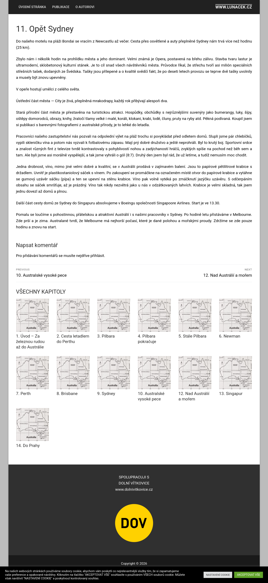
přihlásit (97, 255)
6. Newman (229, 336)
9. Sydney (106, 393)
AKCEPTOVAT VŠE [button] (248, 574)
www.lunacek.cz (233, 7)
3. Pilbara (106, 336)
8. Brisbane (67, 393)
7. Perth (23, 393)
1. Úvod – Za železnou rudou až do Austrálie (30, 341)
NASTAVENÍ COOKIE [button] (218, 574)
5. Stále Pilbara (192, 336)
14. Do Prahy (28, 445)
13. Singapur (231, 393)
